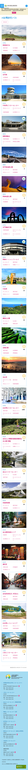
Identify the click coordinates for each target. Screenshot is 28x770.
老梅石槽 (5, 348)
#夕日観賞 (15, 47)
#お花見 (15, 321)
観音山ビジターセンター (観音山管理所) (13, 731)
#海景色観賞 (16, 77)
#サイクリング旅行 (7, 380)
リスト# (5, 22)
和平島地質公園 (8, 167)
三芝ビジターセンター (10, 652)
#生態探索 (5, 77)
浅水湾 (5, 377)
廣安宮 (5, 564)
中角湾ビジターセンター (11, 105)
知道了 (14, 12)
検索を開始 (26, 6)
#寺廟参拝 (15, 567)
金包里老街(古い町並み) (10, 594)
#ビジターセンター (17, 109)
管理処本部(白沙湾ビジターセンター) (12, 682)
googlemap (19, 686)
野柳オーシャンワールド (11, 259)
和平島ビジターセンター (9, 721)
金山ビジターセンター (10, 472)
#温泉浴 (5, 534)
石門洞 (5, 75)
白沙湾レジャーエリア (10, 623)
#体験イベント (16, 264)
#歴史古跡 (15, 323)
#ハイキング (6, 169)
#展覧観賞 (5, 508)
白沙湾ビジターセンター (11, 408)
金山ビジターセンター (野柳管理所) (12, 702)
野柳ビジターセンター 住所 (10, 711)
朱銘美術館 (6, 503)
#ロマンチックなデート (17, 230)
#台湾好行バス (16, 50)
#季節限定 (5, 50)
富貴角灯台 (6, 45)
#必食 (4, 596)
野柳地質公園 (7, 196)
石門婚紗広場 (7, 227)
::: (0, 672)
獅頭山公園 (6, 318)
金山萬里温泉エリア (9, 532)
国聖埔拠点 (6, 136)
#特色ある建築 (16, 141)
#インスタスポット (17, 80)
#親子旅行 (5, 47)
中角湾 (5, 289)
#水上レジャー (6, 108)
